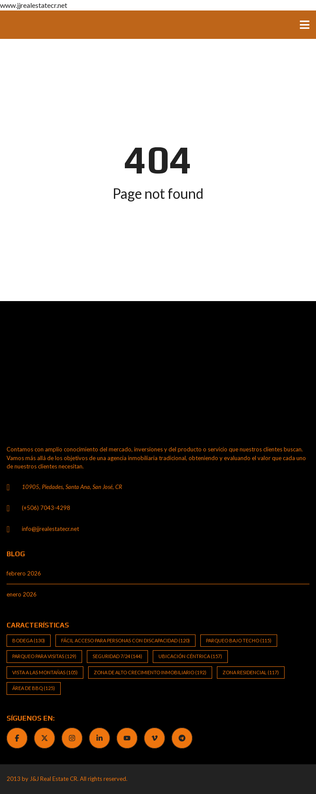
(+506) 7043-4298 (46, 507)
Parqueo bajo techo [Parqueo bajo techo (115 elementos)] (238, 640)
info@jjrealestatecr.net (50, 528)
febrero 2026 (24, 573)
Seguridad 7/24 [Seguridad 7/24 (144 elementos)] (117, 656)
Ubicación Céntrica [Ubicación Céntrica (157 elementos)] (190, 656)
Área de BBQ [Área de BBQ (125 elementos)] (33, 688)
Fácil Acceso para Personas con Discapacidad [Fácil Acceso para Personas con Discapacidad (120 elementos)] (125, 640)
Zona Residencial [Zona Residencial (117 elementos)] (251, 672)
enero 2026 (22, 594)
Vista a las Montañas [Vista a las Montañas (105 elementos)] (45, 672)
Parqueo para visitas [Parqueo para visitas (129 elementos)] (44, 656)
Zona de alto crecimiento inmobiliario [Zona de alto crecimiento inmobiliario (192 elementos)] (150, 672)
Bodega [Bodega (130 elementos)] (28, 640)
